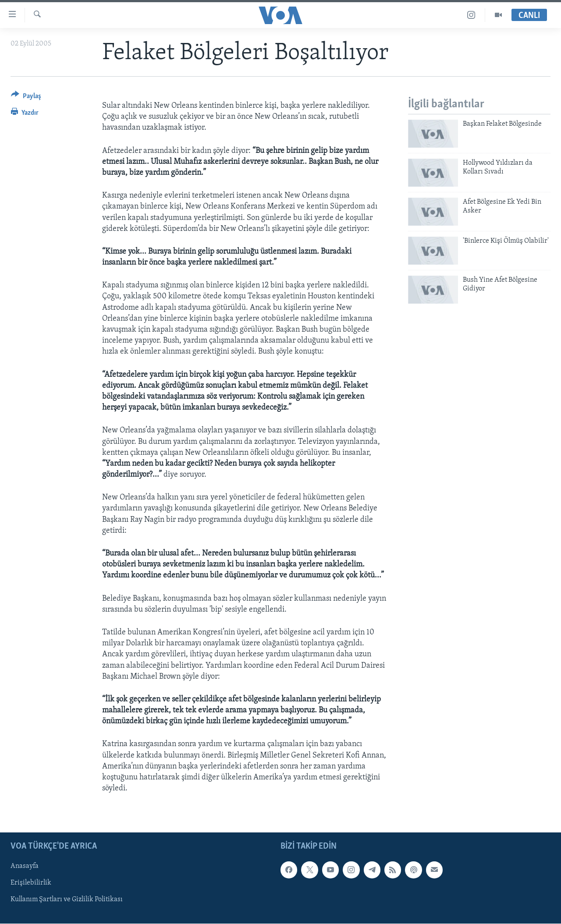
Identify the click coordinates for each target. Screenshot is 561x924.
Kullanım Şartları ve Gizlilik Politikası (67, 899)
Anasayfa (25, 866)
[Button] (26, 97)
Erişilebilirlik (31, 883)
